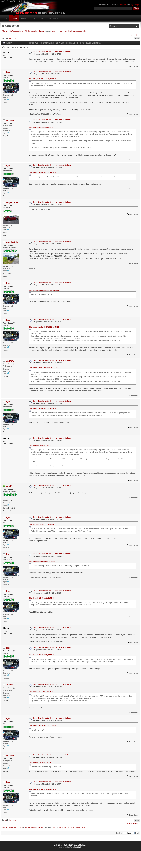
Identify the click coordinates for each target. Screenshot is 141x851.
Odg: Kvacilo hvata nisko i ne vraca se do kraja (52, 52)
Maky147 (10, 120)
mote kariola (12, 242)
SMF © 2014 (68, 845)
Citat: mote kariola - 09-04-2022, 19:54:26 (44, 327)
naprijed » (136, 35)
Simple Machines (80, 845)
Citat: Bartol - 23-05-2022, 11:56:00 (41, 524)
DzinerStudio (77, 847)
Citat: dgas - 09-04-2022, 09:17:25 (41, 127)
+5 (14, 489)
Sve (10, 38)
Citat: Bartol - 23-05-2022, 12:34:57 (41, 655)
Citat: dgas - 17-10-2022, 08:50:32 (41, 762)
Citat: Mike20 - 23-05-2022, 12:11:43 (42, 561)
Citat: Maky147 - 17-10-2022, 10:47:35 (42, 789)
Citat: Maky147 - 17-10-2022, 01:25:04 (42, 725)
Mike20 (9, 486)
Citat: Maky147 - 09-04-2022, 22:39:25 (42, 408)
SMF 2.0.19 (58, 845)
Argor (54, 31)
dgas (8, 72)
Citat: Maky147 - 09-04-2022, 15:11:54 (42, 172)
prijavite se (122, 5)
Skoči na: (119, 833)
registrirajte (135, 5)
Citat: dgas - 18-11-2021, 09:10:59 (41, 691)
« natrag (129, 35)
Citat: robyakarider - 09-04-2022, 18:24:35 (44, 290)
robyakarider (12, 202)
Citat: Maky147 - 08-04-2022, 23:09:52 (42, 79)
